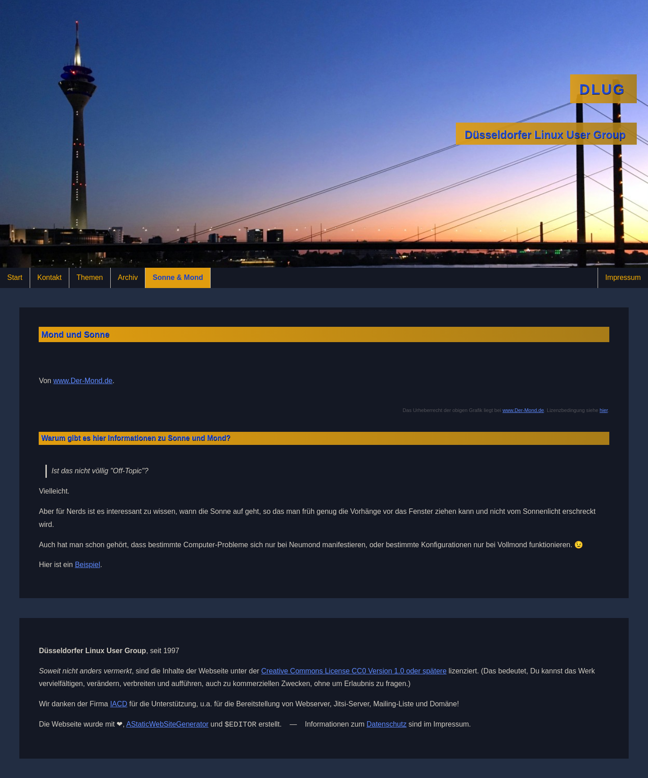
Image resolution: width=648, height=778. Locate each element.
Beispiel (87, 564)
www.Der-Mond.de (82, 380)
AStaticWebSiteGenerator (167, 725)
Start (14, 277)
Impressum (623, 277)
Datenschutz (386, 725)
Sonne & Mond (178, 277)
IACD (118, 704)
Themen (89, 277)
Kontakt (49, 277)
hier (603, 410)
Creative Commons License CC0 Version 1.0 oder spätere (354, 671)
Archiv (128, 277)
